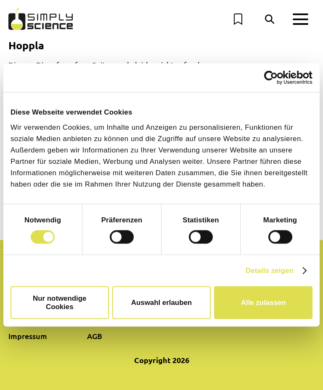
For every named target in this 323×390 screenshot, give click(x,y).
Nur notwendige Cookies (59, 302)
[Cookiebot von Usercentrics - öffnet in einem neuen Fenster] (275, 77)
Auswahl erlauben (161, 303)
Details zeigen (270, 271)
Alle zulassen (263, 303)
